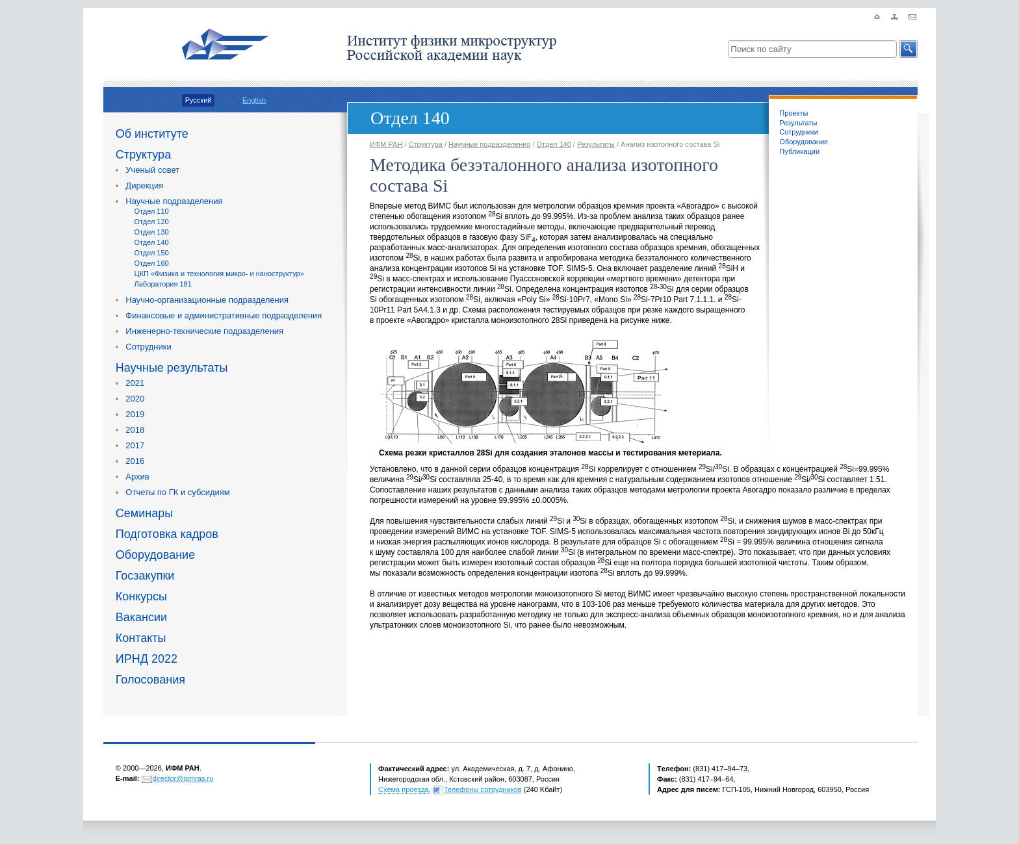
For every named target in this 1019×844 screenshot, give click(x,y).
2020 (134, 398)
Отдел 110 (152, 211)
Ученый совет (152, 170)
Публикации (799, 151)
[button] (908, 49)
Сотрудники (148, 347)
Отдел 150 (152, 253)
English (254, 100)
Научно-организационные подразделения (207, 300)
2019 (134, 414)
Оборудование (155, 554)
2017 (134, 445)
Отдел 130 (152, 232)
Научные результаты (172, 367)
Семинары (144, 513)
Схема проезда (403, 789)
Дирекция (144, 185)
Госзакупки (145, 575)
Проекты (793, 113)
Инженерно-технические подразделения (204, 331)
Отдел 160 (152, 263)
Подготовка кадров (167, 534)
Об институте (152, 133)
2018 (134, 430)
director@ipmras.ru (183, 778)
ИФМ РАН (386, 144)
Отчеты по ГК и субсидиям (177, 492)
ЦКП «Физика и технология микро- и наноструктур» (219, 273)
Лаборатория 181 (163, 284)
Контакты (141, 638)
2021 (134, 383)
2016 (134, 461)
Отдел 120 (152, 221)
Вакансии (141, 617)
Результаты (798, 123)
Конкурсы (141, 596)
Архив (137, 476)
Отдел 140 (152, 242)
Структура (143, 154)
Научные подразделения (173, 201)
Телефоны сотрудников (483, 789)
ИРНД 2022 (146, 658)
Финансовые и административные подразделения (223, 315)
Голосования (150, 679)
